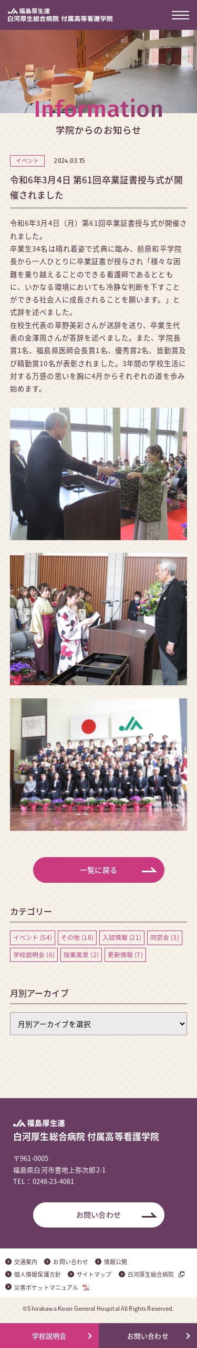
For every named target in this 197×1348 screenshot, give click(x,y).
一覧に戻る (98, 869)
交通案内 (25, 1261)
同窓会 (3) (164, 937)
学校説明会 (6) (34, 954)
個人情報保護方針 (37, 1274)
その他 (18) (77, 937)
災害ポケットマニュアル (46, 1287)
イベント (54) (32, 937)
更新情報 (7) (125, 954)
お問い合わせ (98, 1214)
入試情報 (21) (121, 937)
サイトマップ (94, 1274)
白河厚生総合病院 (151, 1274)
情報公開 (115, 1261)
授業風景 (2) (81, 954)
